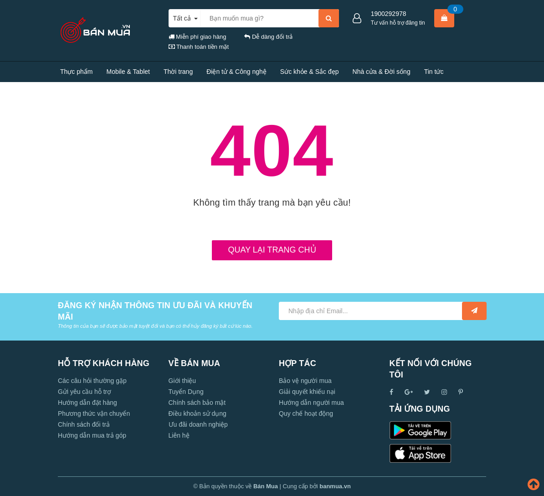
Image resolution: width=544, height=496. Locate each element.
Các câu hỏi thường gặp (92, 380)
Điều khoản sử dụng (197, 413)
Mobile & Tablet (127, 71)
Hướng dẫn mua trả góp (92, 435)
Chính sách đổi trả (84, 424)
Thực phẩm (76, 71)
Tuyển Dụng (186, 391)
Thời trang (178, 71)
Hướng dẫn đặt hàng (87, 402)
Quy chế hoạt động (306, 413)
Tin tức (434, 71)
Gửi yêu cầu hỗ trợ (84, 391)
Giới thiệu (182, 380)
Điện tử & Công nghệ (236, 71)
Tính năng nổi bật (85, 92)
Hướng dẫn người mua (311, 402)
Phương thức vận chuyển (94, 413)
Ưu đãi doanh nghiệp (198, 424)
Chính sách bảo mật (197, 402)
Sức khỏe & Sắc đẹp (309, 71)
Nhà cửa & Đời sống (382, 71)
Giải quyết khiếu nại (307, 391)
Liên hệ (133, 92)
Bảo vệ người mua (305, 380)
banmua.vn (335, 486)
